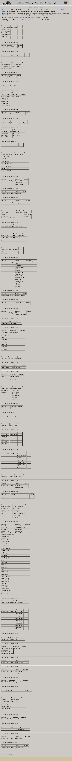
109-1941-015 (14, 118)
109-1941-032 (14, 354)
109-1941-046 (14, 598)
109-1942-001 (14, 633)
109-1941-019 (14, 176)
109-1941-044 (14, 502)
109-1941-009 (14, 51)
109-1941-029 (14, 308)
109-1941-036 (14, 403)
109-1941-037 (14, 412)
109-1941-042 (14, 480)
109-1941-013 (14, 90)
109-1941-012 (14, 81)
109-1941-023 (14, 222)
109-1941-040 (14, 449)
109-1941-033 (14, 362)
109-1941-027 (14, 290)
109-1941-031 (14, 327)
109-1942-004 (14, 666)
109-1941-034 (14, 371)
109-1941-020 (14, 188)
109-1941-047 (14, 607)
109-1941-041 (14, 472)
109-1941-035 (14, 384)
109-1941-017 (14, 141)
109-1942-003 (14, 657)
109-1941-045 (14, 521)
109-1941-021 (14, 197)
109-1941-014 (14, 109)
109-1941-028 (14, 299)
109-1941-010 (14, 60)
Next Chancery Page (7, 754)
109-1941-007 (14, 23)
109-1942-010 (14, 733)
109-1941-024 (14, 231)
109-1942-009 (14, 723)
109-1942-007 (14, 695)
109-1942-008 (14, 714)
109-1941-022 (14, 208)
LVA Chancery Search (27, 19)
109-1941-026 (14, 257)
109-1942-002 (14, 643)
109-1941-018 (14, 150)
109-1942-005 (14, 677)
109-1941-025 (14, 245)
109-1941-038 (14, 421)
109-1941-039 (14, 430)
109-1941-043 (14, 491)
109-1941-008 (14, 42)
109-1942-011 (14, 742)
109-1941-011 (14, 72)
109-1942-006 (14, 686)
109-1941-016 (14, 127)
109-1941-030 (14, 319)
